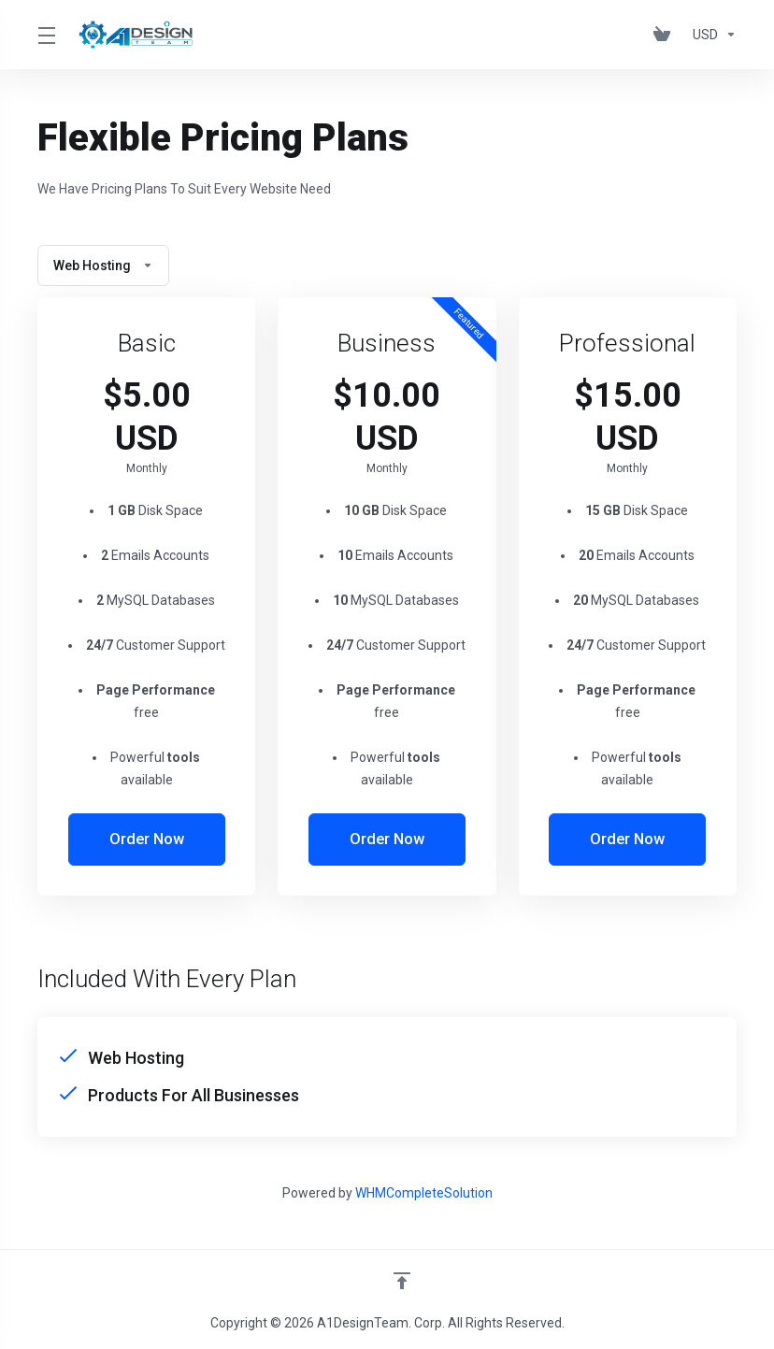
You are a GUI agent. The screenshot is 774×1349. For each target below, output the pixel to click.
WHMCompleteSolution (424, 1192)
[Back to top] (402, 1281)
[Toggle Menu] (45, 34)
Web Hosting (103, 265)
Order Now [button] (146, 839)
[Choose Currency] (711, 34)
